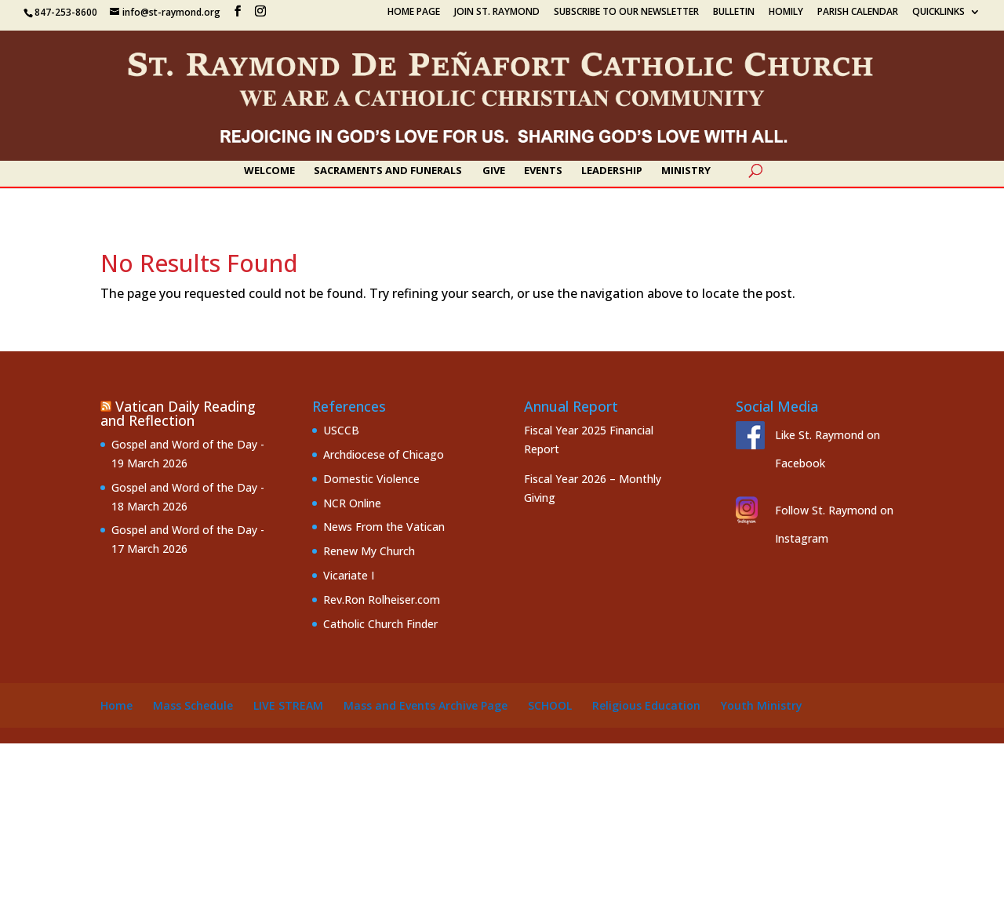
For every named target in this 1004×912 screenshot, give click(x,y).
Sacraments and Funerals (388, 171)
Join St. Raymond (497, 12)
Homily (786, 12)
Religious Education (646, 705)
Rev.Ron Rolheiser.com (381, 599)
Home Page (413, 12)
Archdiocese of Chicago (383, 454)
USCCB (341, 430)
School (550, 705)
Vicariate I (348, 575)
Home (116, 705)
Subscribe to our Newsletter (626, 12)
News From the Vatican (384, 526)
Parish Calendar (857, 12)
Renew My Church (369, 550)
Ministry (686, 171)
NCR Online (352, 503)
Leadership (611, 171)
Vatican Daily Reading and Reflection (178, 413)
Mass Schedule (193, 705)
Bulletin (734, 12)
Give (493, 171)
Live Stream (288, 705)
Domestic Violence (371, 478)
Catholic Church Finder (380, 623)
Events (543, 171)
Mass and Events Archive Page (425, 705)
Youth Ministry (761, 705)
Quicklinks (938, 12)
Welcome (269, 171)
